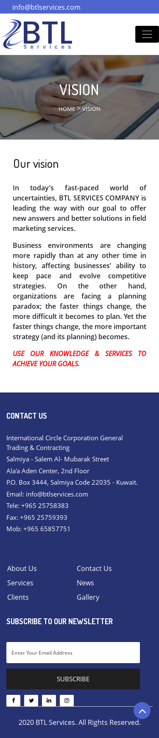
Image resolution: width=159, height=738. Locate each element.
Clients (18, 597)
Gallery (88, 597)
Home (67, 108)
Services (20, 582)
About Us (22, 568)
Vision (91, 108)
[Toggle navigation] (147, 34)
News (85, 582)
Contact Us (94, 568)
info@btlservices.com (46, 7)
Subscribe (73, 679)
